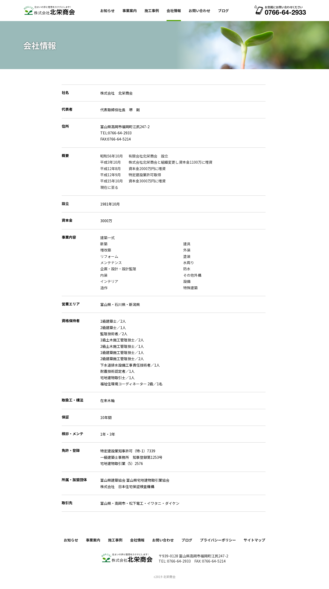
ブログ (223, 10)
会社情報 (174, 10)
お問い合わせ (199, 10)
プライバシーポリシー (218, 540)
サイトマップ (254, 540)
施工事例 (151, 10)
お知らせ (107, 10)
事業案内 (129, 10)
